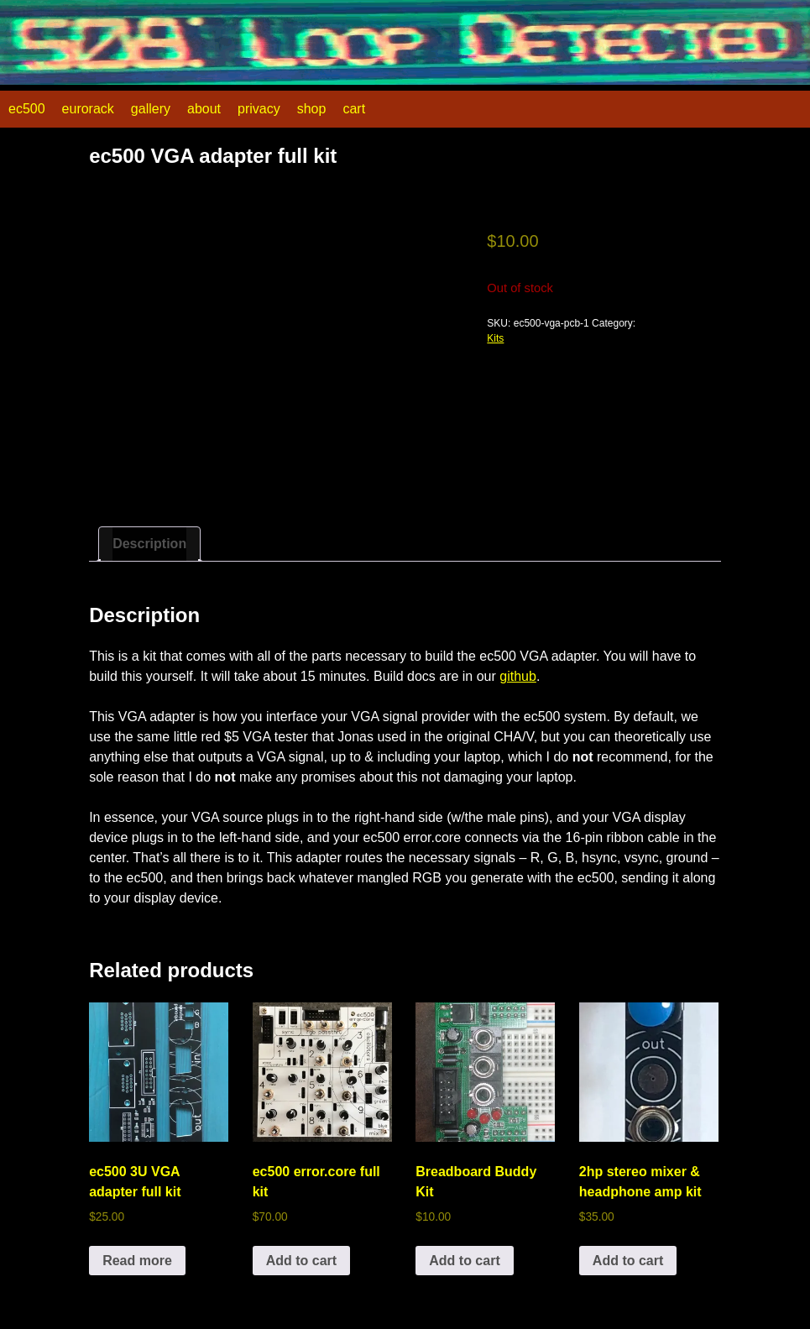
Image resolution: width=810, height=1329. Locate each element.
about (204, 109)
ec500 (26, 109)
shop (312, 109)
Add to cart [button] (301, 1260)
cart (353, 109)
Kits (495, 338)
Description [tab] (149, 543)
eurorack (88, 109)
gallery (150, 109)
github (517, 676)
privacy (259, 109)
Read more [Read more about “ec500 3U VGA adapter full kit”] (137, 1260)
